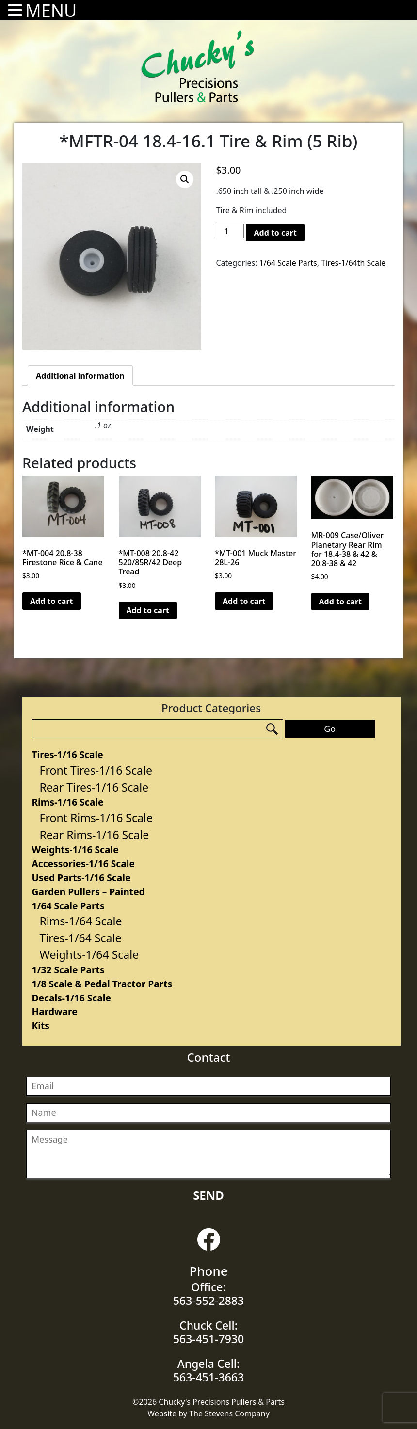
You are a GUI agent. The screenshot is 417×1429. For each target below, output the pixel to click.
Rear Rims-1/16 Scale (94, 834)
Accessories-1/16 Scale (83, 863)
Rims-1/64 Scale (81, 921)
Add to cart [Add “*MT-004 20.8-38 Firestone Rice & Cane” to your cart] (51, 601)
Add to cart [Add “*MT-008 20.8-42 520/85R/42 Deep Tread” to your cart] (148, 610)
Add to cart (275, 232)
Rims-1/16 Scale (68, 802)
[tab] (80, 375)
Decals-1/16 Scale (71, 997)
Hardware (55, 1011)
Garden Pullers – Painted (88, 891)
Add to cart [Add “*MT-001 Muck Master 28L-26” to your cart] (244, 601)
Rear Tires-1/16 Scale (94, 787)
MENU (51, 10)
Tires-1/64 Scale (81, 938)
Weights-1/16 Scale (75, 849)
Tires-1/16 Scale (67, 754)
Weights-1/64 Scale (89, 954)
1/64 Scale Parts (68, 905)
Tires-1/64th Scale (353, 262)
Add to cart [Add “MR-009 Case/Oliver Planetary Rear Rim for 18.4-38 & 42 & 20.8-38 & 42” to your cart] (340, 601)
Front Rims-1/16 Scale (96, 818)
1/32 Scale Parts (68, 969)
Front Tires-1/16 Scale (96, 770)
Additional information (80, 375)
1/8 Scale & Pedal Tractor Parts (102, 983)
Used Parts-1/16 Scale (81, 877)
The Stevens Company (229, 1413)
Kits (40, 1025)
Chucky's (198, 66)
